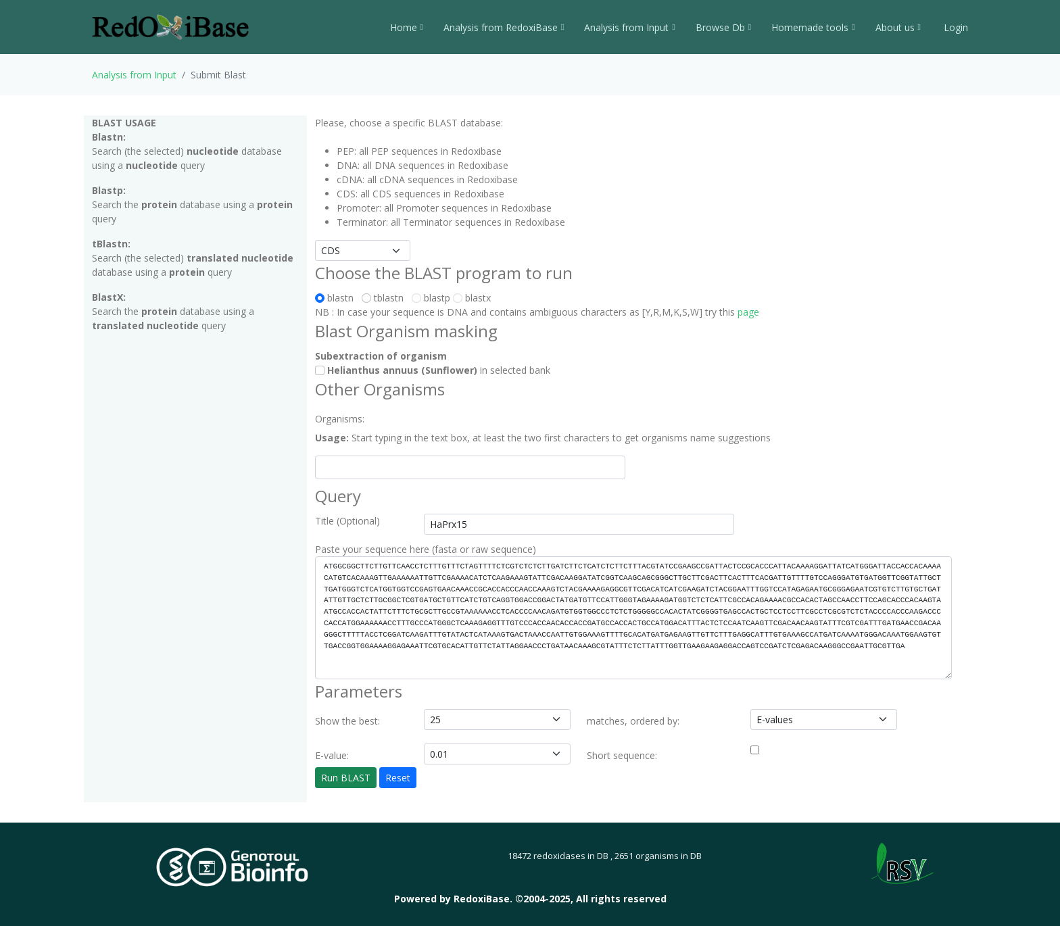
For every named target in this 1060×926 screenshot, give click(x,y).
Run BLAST (345, 777)
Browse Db (723, 27)
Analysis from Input (629, 27)
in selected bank (432, 370)
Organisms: (339, 418)
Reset (397, 777)
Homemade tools (812, 27)
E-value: (332, 755)
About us (898, 27)
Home (406, 27)
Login (954, 27)
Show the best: (347, 720)
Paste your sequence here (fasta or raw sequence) (425, 549)
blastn (337, 297)
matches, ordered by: (633, 720)
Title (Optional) (347, 520)
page (748, 312)
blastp (431, 297)
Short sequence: (622, 755)
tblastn (385, 297)
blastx (472, 297)
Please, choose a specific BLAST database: (409, 122)
